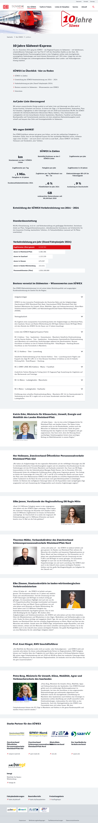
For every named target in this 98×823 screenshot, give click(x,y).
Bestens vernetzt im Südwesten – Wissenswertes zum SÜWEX (37, 87)
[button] (17, 796)
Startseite (10, 37)
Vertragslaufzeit (49, 316)
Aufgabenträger (49, 296)
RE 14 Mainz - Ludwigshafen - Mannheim (49, 379)
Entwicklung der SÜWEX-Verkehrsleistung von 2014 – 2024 (36, 79)
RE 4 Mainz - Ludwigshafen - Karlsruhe (49, 388)
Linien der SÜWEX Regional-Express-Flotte (49, 331)
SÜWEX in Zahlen (21, 76)
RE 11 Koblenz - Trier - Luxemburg (49, 351)
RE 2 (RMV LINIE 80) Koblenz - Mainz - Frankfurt (49, 366)
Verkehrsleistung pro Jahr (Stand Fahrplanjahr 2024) (34, 83)
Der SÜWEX (19, 37)
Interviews (18, 91)
